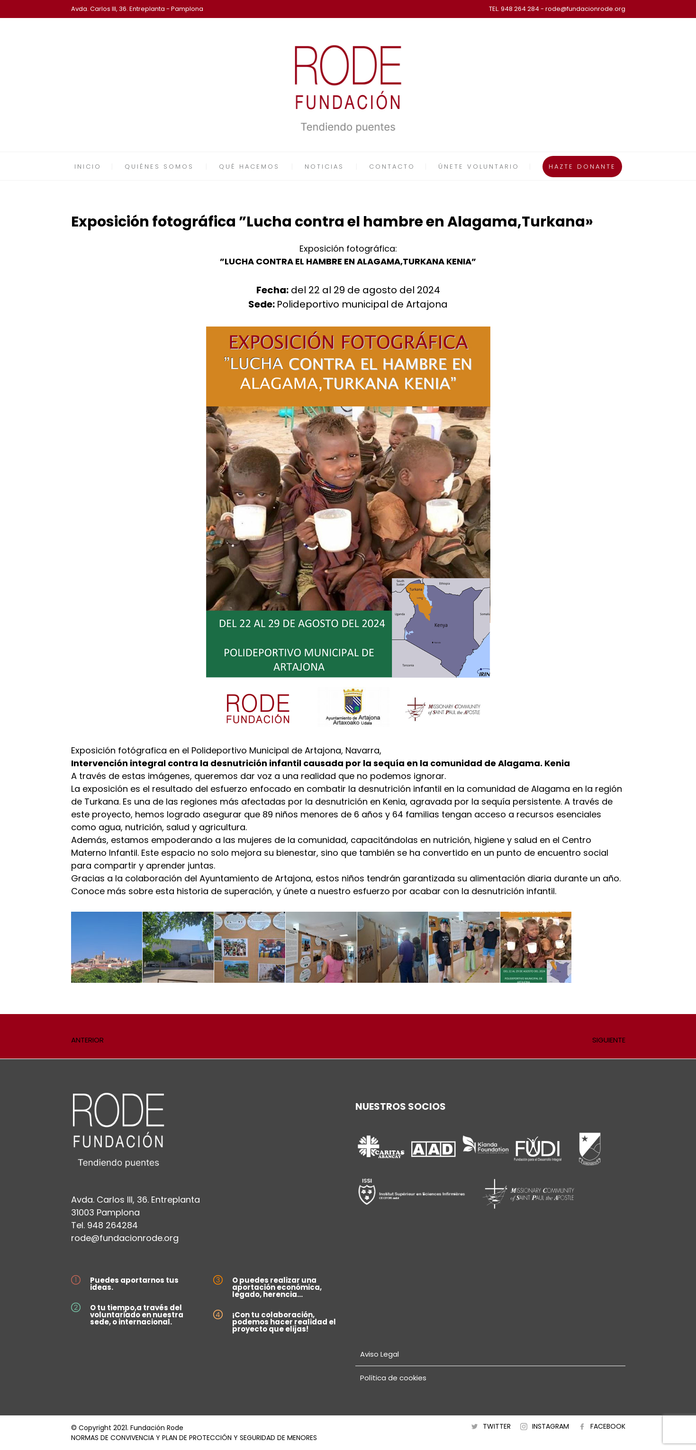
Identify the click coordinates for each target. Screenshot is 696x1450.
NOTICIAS (324, 166)
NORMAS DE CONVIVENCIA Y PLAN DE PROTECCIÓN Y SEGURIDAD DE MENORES (194, 1437)
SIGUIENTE (608, 1040)
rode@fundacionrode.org (125, 1238)
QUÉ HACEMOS (249, 166)
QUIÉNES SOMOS (159, 166)
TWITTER (497, 1426)
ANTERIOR (87, 1040)
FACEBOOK (607, 1426)
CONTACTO (392, 166)
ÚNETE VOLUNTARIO (478, 166)
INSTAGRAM (550, 1426)
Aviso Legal (379, 1354)
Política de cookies (393, 1378)
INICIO (87, 166)
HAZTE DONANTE (582, 166)
